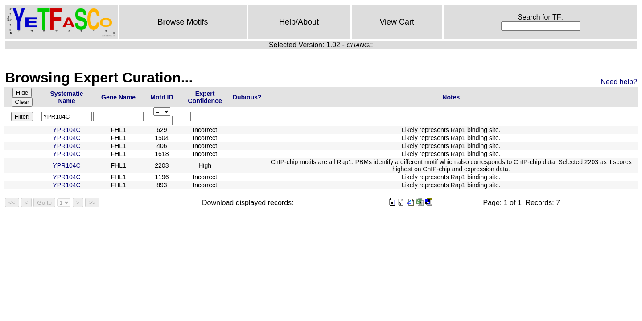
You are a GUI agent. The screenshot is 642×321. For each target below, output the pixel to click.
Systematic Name (66, 97)
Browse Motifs (182, 21)
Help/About (299, 21)
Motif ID (161, 97)
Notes (451, 97)
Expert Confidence (205, 97)
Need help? (619, 82)
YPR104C (66, 129)
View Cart (396, 21)
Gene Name (118, 97)
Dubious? (247, 97)
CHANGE (359, 45)
